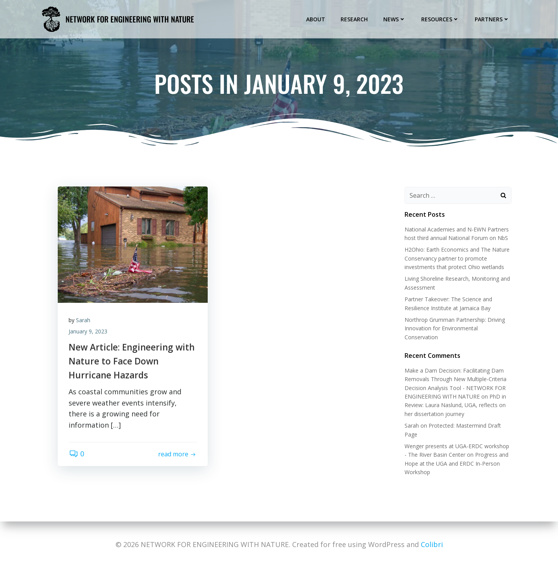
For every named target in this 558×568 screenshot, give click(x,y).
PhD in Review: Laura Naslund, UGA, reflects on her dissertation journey (455, 405)
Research (354, 18)
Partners (492, 18)
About (316, 18)
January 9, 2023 (88, 332)
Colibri (432, 544)
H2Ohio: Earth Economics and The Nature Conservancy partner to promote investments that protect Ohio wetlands (456, 258)
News (395, 18)
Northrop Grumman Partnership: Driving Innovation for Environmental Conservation (454, 328)
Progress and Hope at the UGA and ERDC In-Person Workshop (456, 463)
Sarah (84, 321)
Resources (441, 18)
